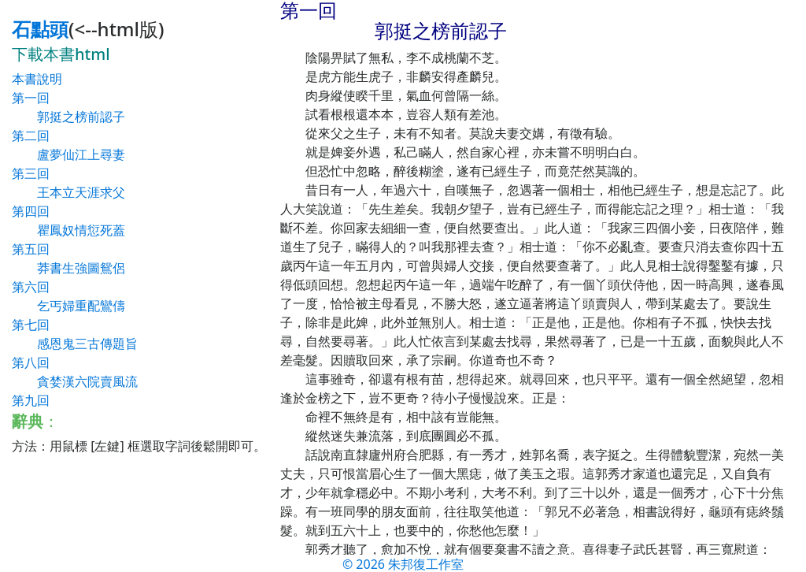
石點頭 (40, 29)
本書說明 (37, 78)
